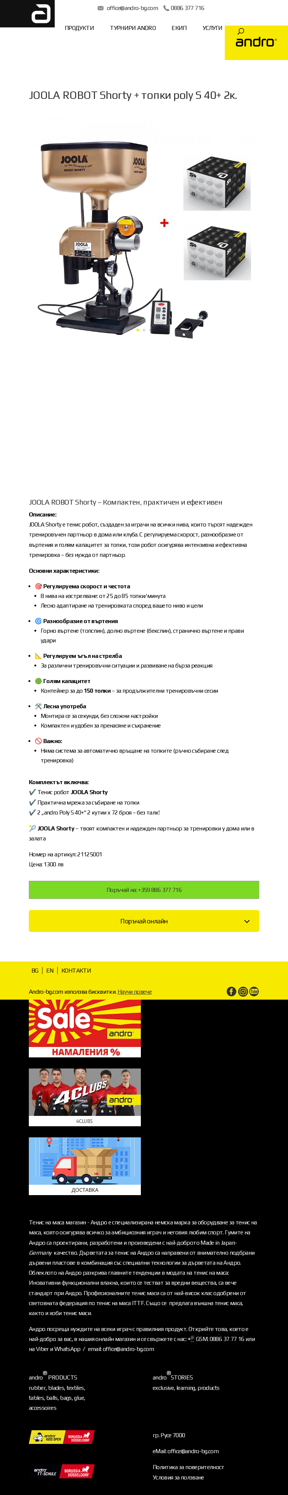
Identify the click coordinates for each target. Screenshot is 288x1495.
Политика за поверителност (188, 1467)
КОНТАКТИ (76, 970)
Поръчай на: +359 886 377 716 (144, 889)
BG (34, 970)
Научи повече (135, 991)
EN (50, 970)
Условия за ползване (178, 1477)
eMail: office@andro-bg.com (185, 1451)
